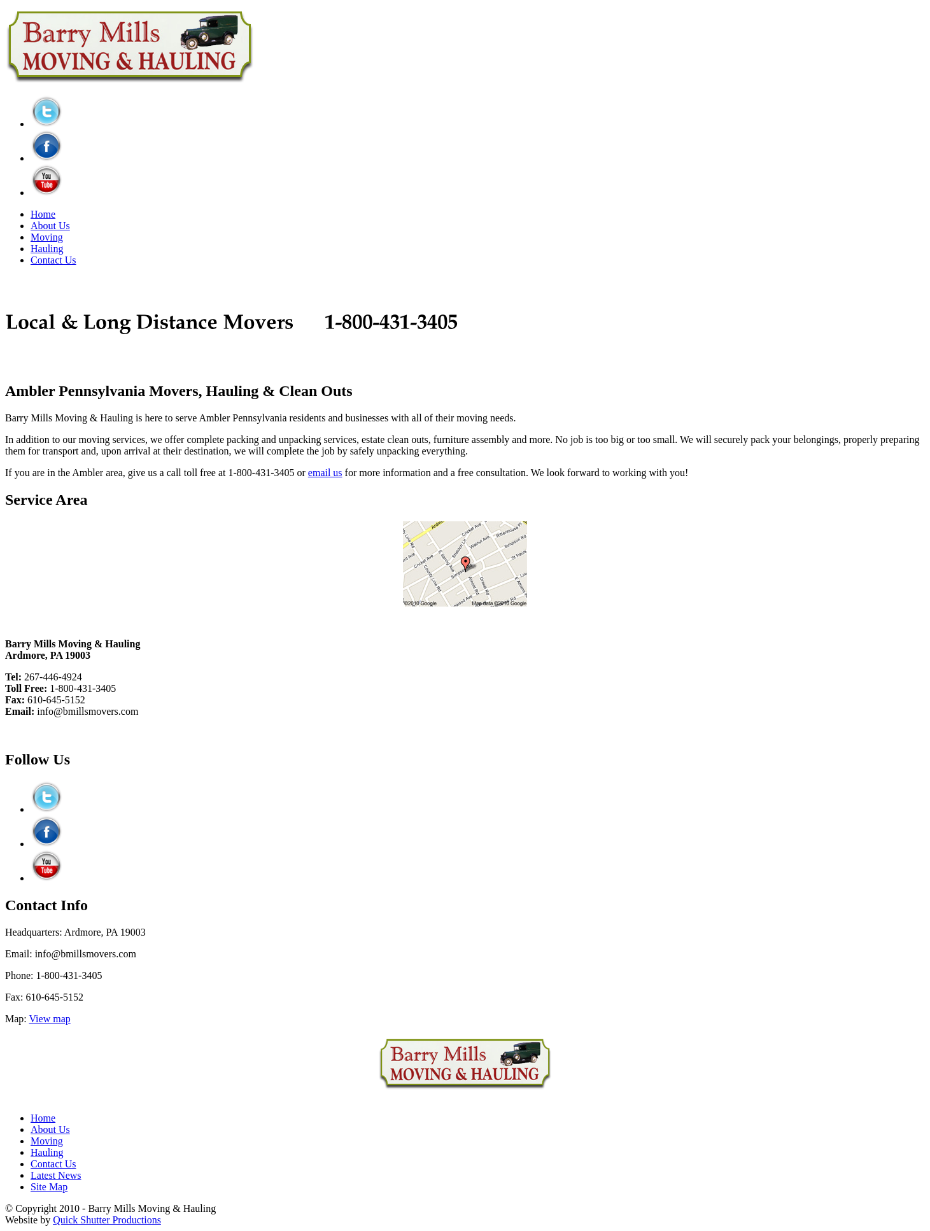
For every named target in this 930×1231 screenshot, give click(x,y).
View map (50, 1018)
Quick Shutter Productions (107, 1219)
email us (325, 472)
